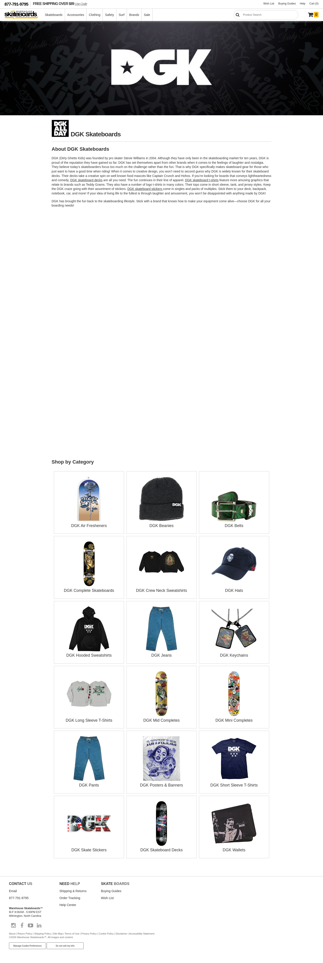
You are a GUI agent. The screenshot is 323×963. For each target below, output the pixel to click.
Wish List (268, 3)
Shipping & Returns (73, 889)
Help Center (67, 903)
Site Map (58, 931)
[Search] (266, 15)
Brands (134, 15)
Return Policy (24, 931)
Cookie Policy (106, 931)
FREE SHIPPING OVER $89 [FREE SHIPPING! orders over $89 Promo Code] (60, 4)
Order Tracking (69, 896)
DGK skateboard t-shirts (201, 180)
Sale (147, 15)
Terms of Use (72, 931)
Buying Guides (287, 3)
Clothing (94, 15)
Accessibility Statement (141, 931)
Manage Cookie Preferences (27, 944)
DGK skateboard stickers (145, 189)
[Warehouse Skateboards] (23, 15)
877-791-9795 (16, 4)
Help (303, 3)
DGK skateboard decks (86, 180)
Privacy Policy (88, 931)
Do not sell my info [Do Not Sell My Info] (65, 944)
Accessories (76, 15)
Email (13, 889)
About (12, 931)
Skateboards (54, 15)
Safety (109, 15)
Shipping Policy (42, 931)
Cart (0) (314, 3)
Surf (122, 15)
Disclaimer (121, 931)
